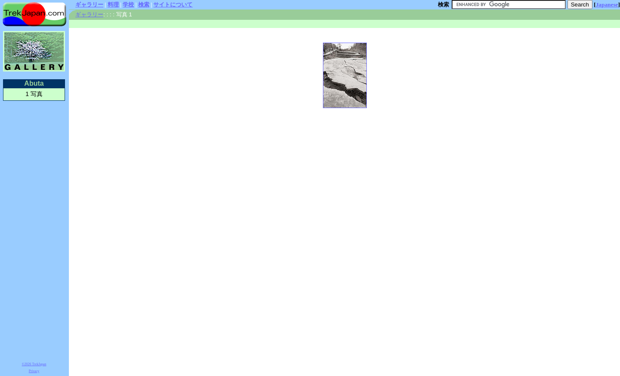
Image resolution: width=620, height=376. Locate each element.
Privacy (34, 371)
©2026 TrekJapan (34, 364)
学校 (128, 4)
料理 (113, 4)
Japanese (607, 4)
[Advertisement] (34, 230)
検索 (143, 4)
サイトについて (172, 4)
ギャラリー (89, 4)
